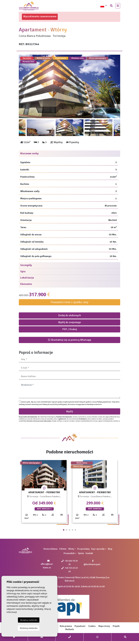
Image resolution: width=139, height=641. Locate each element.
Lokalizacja (27, 277)
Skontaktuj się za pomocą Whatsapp (69, 339)
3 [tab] (69, 530)
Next (116, 86)
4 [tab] (72, 530)
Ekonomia (26, 284)
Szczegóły (26, 265)
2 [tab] (66, 530)
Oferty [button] (71, 549)
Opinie (81, 553)
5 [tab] (75, 530)
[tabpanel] (44, 492)
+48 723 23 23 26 (69, 570)
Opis (23, 271)
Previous (22, 86)
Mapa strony (104, 626)
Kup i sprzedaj (97, 549)
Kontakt (89, 553)
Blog (110, 549)
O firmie (62, 549)
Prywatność (79, 626)
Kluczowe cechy (29, 153)
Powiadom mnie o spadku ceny (69, 302)
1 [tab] (63, 530)
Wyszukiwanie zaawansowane (39, 16)
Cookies (92, 626)
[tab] (69, 153)
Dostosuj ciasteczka (28, 628)
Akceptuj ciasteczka (28, 620)
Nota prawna (66, 626)
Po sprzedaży (83, 549)
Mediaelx (69, 629)
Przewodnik (69, 553)
